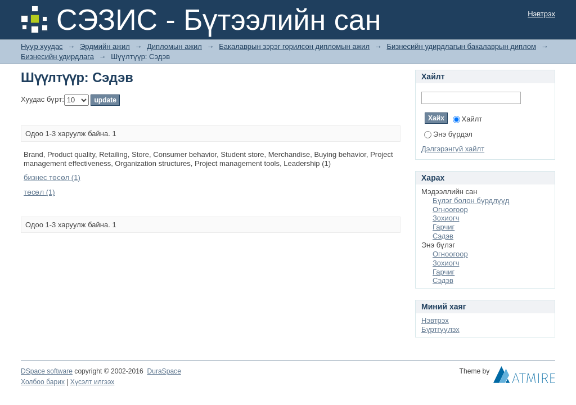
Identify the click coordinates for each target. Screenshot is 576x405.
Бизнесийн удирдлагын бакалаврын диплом (461, 46)
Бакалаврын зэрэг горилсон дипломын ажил (294, 46)
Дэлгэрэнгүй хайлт (452, 149)
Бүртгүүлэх (440, 329)
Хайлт (468, 119)
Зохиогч (446, 218)
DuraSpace (164, 371)
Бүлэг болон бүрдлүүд (471, 200)
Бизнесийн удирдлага (57, 56)
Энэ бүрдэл (448, 134)
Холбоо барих (43, 382)
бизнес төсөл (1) (52, 177)
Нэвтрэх (541, 14)
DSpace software (47, 371)
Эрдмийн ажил (105, 46)
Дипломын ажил (174, 46)
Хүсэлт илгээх (92, 382)
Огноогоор (450, 209)
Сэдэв (443, 236)
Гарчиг (443, 227)
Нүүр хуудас (42, 46)
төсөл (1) (39, 192)
